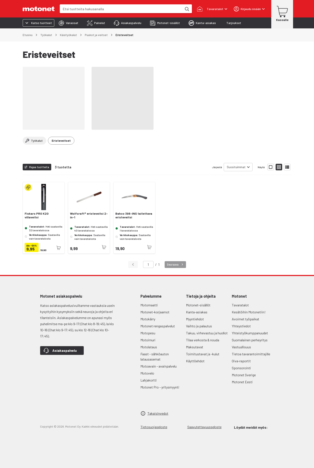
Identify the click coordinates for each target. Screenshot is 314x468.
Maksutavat (194, 347)
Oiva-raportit (241, 361)
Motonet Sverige (244, 375)
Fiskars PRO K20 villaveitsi (37, 215)
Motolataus (148, 347)
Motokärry (147, 319)
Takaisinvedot (157, 413)
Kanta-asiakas (196, 312)
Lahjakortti (148, 380)
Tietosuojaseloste (153, 427)
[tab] (68, 23)
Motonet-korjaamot (154, 312)
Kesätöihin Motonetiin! (249, 312)
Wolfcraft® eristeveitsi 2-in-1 (89, 215)
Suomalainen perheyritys (250, 340)
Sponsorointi (241, 368)
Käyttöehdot (195, 361)
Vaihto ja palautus (199, 326)
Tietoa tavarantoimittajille (251, 354)
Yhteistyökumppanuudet (250, 333)
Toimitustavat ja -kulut (202, 354)
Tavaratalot (240, 305)
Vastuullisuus (241, 347)
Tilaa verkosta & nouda (202, 340)
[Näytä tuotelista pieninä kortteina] (279, 167)
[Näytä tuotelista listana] (287, 167)
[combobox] (121, 9)
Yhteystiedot (241, 326)
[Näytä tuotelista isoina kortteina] (270, 167)
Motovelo (147, 373)
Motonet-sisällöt (198, 305)
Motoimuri (147, 340)
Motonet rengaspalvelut (157, 326)
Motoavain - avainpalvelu (158, 366)
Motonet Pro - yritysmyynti (159, 387)
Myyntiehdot (195, 319)
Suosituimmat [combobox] (236, 167)
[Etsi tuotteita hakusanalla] (186, 8)
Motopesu (147, 333)
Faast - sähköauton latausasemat (154, 356)
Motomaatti (149, 305)
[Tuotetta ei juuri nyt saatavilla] (59, 248)
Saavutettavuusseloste (204, 427)
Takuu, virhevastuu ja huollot (207, 333)
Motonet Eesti (242, 382)
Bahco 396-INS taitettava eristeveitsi (133, 215)
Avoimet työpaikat (245, 319)
